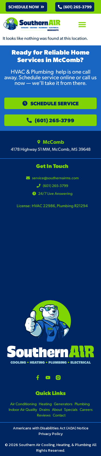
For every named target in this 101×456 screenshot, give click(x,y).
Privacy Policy (51, 434)
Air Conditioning (23, 403)
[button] (26, 7)
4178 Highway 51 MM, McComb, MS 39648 (50, 149)
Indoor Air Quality (23, 409)
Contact (59, 415)
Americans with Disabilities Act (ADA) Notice (50, 428)
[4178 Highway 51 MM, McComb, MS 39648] (50, 258)
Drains (44, 409)
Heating (45, 403)
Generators (63, 403)
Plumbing (82, 403)
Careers (86, 409)
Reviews (44, 415)
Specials (71, 409)
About (57, 409)
